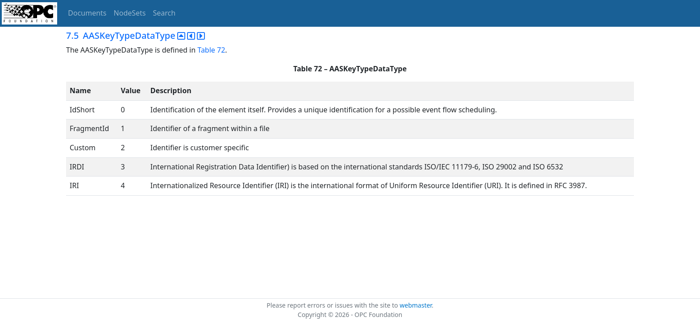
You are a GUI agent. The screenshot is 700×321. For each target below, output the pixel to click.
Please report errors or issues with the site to (333, 305)
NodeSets (130, 13)
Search (164, 13)
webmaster (416, 305)
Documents (87, 13)
